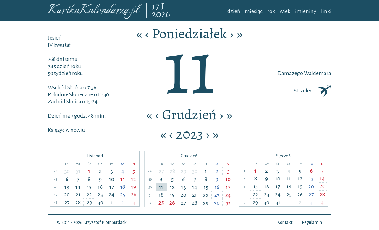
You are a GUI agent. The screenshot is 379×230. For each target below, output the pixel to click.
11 (122, 179)
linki (326, 11)
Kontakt (284, 222)
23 (100, 195)
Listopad (95, 156)
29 (89, 202)
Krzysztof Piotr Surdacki (105, 222)
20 (67, 195)
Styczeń (283, 156)
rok (271, 11)
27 (66, 202)
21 (78, 195)
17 (156, 6)
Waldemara (317, 73)
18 (122, 187)
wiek (285, 11)
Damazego (290, 73)
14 (77, 187)
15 (89, 187)
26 (133, 195)
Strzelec (312, 91)
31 (78, 171)
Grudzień (189, 114)
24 (111, 195)
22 (89, 195)
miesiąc (254, 11)
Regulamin (312, 222)
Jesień (54, 38)
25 (122, 195)
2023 (189, 134)
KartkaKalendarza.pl (93, 10)
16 (100, 187)
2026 (161, 14)
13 (66, 187)
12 (133, 179)
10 (111, 179)
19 (133, 187)
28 (78, 202)
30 (67, 171)
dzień (233, 11)
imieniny (305, 11)
